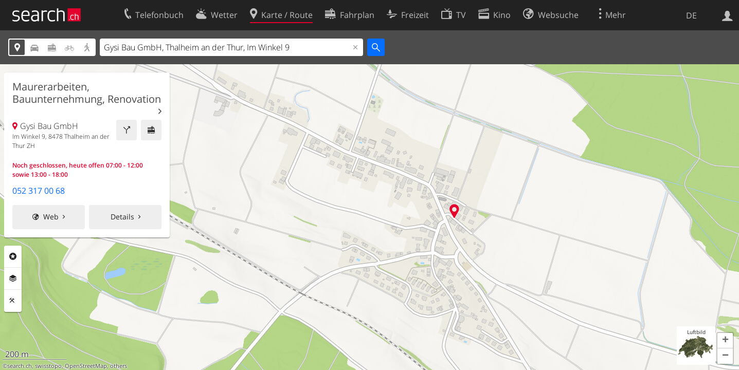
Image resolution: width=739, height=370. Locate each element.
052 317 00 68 (38, 190)
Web (51, 216)
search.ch (19, 365)
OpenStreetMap (86, 365)
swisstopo (48, 365)
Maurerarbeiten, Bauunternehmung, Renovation (86, 93)
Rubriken (13, 256)
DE (691, 15)
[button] (725, 340)
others (118, 365)
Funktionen (13, 300)
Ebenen (13, 278)
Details (122, 216)
